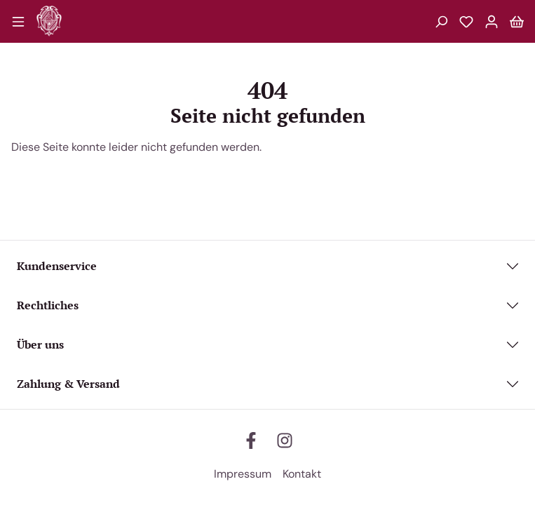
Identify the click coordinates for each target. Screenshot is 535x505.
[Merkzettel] (466, 21)
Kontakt (302, 473)
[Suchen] (441, 21)
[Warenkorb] (517, 21)
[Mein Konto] (492, 21)
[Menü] (18, 21)
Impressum (242, 473)
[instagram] (284, 440)
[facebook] (251, 440)
